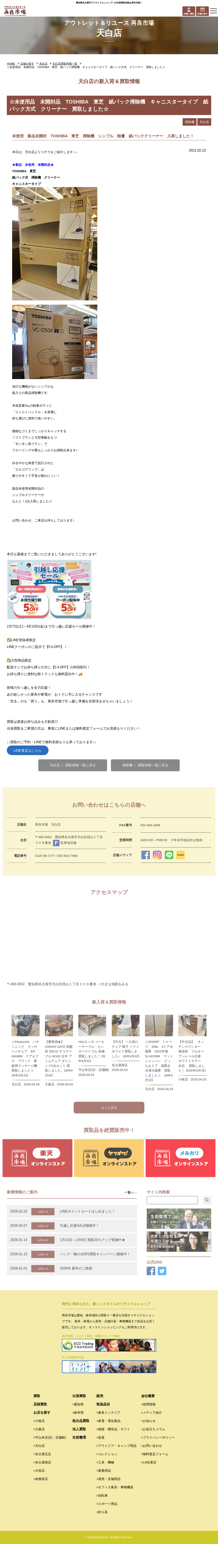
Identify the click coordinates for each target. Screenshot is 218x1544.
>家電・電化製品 (108, 1420)
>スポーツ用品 (107, 1503)
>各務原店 (40, 1478)
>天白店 (39, 1445)
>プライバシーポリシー (158, 1437)
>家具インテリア (108, 1412)
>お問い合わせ (151, 1445)
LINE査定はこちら (28, 750)
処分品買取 (80, 1421)
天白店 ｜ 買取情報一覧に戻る (73, 765)
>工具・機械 (105, 1462)
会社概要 (148, 1396)
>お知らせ (148, 1420)
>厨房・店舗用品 (108, 1478)
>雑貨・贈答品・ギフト (113, 1429)
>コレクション (107, 1454)
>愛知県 (78, 1404)
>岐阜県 (78, 1412)
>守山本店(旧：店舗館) (49, 1437)
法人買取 (79, 1429)
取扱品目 (103, 1404)
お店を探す (41, 1412)
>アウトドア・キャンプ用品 (116, 1445)
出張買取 (79, 1396)
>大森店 (39, 1429)
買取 (36, 1396)
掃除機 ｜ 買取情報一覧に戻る (145, 765)
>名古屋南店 (42, 1462)
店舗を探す (27, 63)
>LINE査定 (148, 1462)
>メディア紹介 (151, 1412)
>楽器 (100, 1437)
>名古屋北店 (42, 1454)
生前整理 (79, 1437)
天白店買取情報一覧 (64, 63)
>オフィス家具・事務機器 (114, 1487)
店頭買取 (40, 1404)
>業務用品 (103, 1470)
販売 (99, 1396)
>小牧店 (39, 1420)
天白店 (43, 63)
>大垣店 (39, 1470)
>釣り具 (102, 1512)
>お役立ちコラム (153, 1429)
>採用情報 (148, 1404)
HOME (11, 63)
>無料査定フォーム (155, 1454)
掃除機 (189, 122)
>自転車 (102, 1495)
